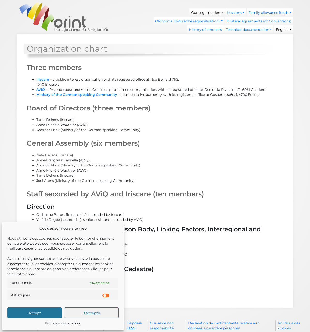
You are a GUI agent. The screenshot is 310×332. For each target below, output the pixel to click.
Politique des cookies (63, 323)
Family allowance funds (268, 12)
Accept (34, 313)
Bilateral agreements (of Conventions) (259, 21)
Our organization (205, 12)
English (282, 29)
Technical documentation (247, 29)
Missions (234, 12)
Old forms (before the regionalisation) (187, 21)
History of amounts (205, 29)
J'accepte (91, 313)
